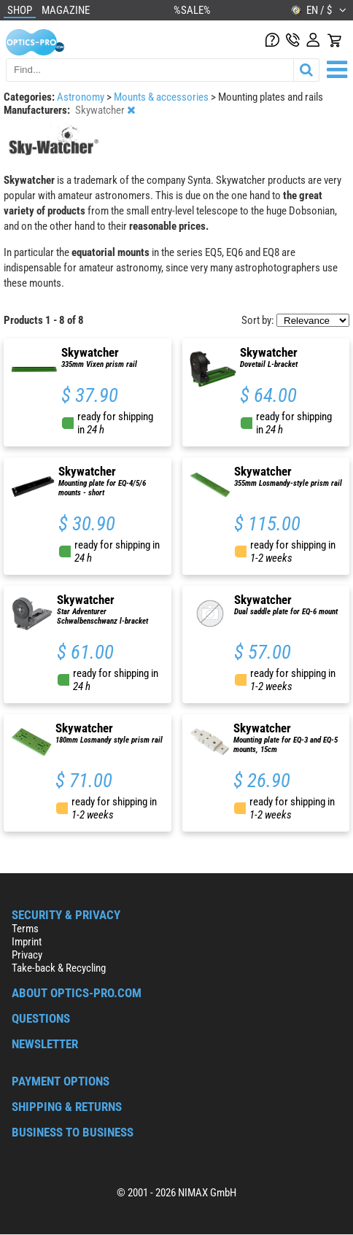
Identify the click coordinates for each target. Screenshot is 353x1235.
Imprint (27, 941)
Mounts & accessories (162, 97)
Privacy (27, 954)
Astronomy (81, 97)
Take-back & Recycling (59, 968)
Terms (25, 928)
